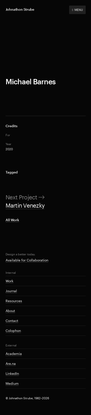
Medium (12, 383)
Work (9, 281)
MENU (77, 9)
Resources (14, 301)
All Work (12, 220)
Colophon (13, 331)
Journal (11, 291)
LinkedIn (12, 373)
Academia (14, 354)
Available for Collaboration (27, 260)
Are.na (11, 363)
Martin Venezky (25, 205)
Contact (12, 321)
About (10, 311)
